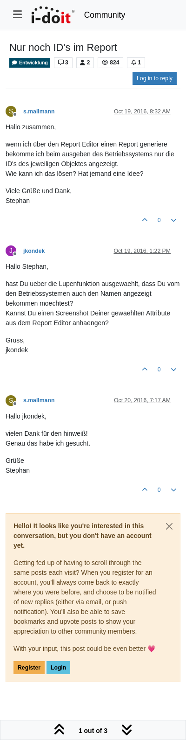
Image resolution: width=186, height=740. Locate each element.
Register (29, 667)
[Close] (169, 526)
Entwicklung (30, 63)
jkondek (34, 251)
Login (58, 667)
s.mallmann (38, 111)
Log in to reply (155, 78)
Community (105, 15)
